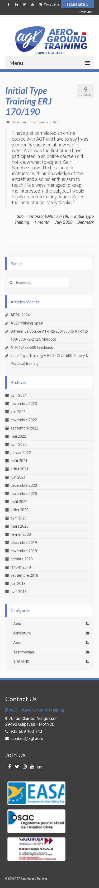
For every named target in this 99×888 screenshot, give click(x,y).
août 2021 (19, 461)
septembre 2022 (24, 428)
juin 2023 (18, 412)
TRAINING (21, 662)
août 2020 (19, 502)
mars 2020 (20, 526)
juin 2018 (18, 583)
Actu (17, 624)
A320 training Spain (27, 323)
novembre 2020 (24, 493)
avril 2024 (19, 395)
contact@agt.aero (24, 738)
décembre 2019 (24, 543)
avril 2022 (19, 444)
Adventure (22, 633)
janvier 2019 (21, 567)
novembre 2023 (24, 404)
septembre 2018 (24, 575)
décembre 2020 (24, 485)
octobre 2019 (22, 559)
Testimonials (39, 122)
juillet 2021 (20, 469)
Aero (17, 643)
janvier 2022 (21, 453)
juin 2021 (18, 477)
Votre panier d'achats (60, 4)
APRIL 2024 (20, 315)
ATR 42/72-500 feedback (32, 347)
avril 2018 (19, 592)
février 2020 (21, 534)
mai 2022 (18, 436)
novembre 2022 (24, 420)
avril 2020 (19, 518)
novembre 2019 (24, 551)
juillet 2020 (20, 510)
